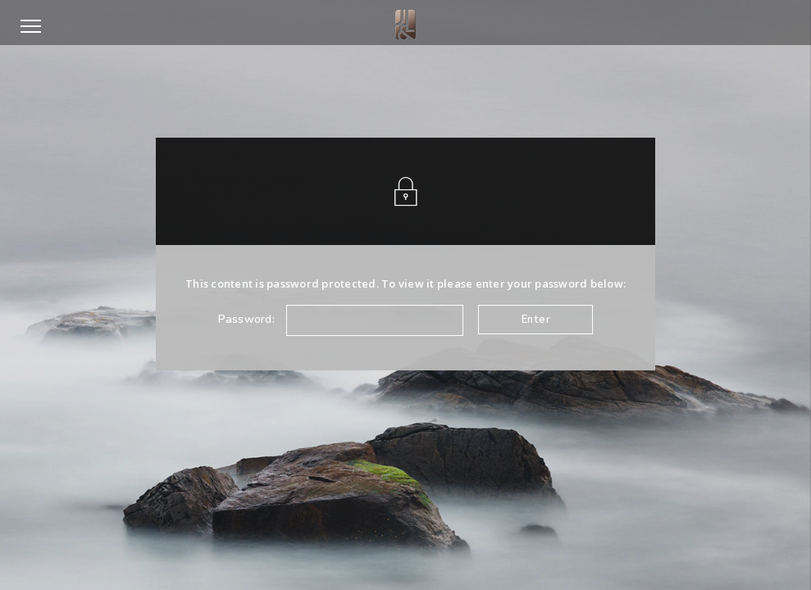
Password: (340, 320)
